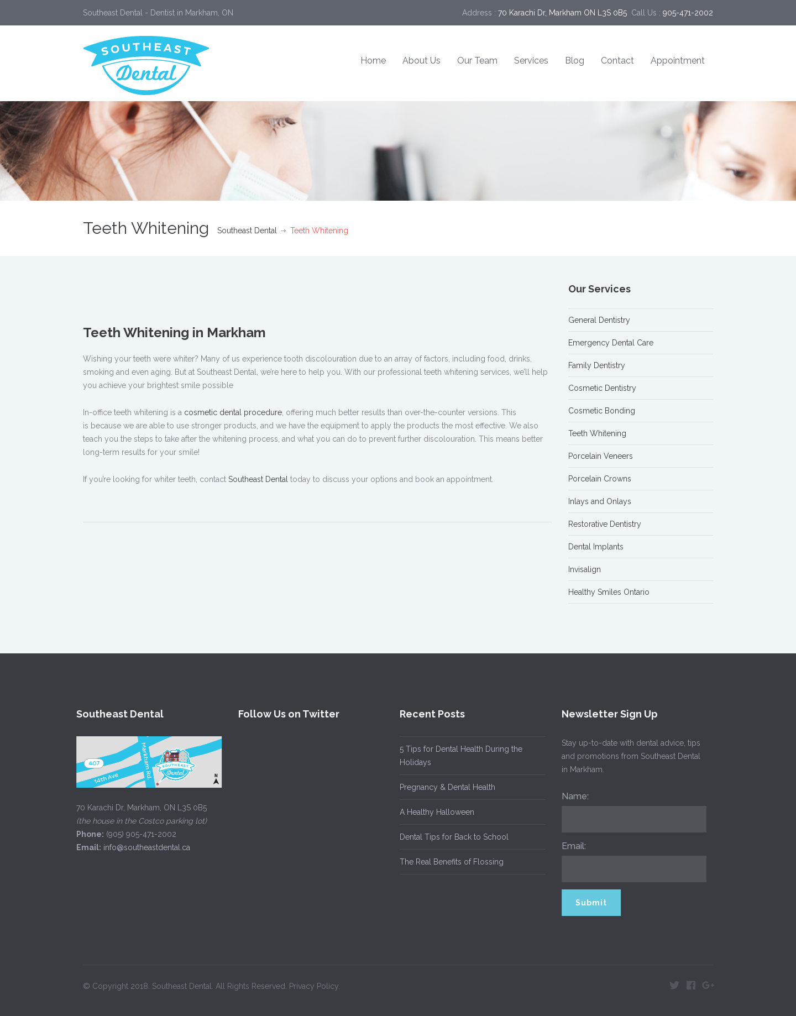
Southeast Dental (247, 230)
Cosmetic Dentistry (602, 388)
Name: (571, 796)
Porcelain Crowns (599, 478)
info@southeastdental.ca (143, 847)
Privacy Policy (313, 982)
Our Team (477, 60)
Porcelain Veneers (600, 456)
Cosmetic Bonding (601, 410)
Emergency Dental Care (610, 342)
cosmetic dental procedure (233, 412)
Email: (570, 846)
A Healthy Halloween (433, 812)
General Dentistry (599, 320)
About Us (421, 60)
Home (373, 60)
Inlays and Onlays (599, 501)
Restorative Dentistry (604, 524)
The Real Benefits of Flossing (448, 861)
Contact (617, 60)
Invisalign (584, 569)
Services (531, 60)
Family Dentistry (596, 365)
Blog (574, 60)
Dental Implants (596, 546)
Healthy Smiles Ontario (609, 592)
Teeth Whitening (597, 433)
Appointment (678, 60)
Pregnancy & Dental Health (444, 787)
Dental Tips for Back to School (450, 836)
